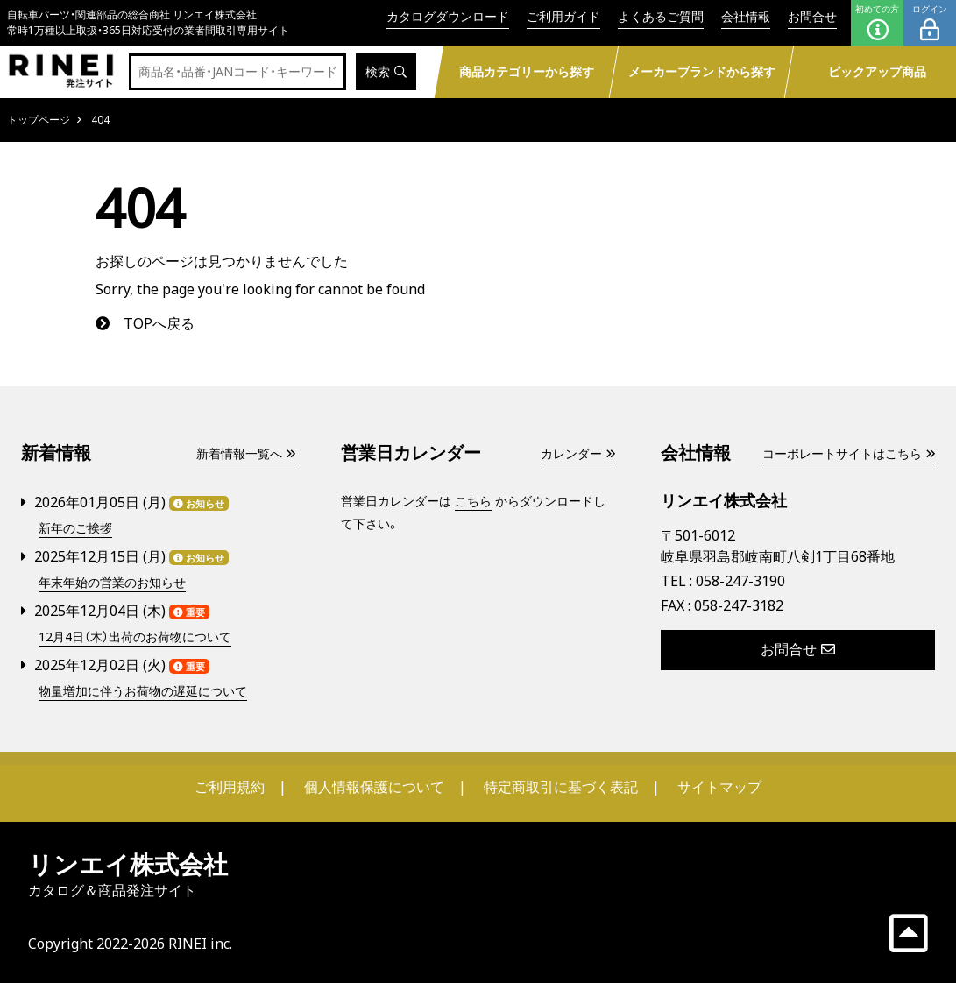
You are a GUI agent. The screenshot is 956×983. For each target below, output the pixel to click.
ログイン (929, 23)
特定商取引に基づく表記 (561, 786)
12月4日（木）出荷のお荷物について (135, 637)
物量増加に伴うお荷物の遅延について (143, 691)
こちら (473, 500)
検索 (386, 72)
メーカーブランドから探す (701, 71)
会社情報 (745, 16)
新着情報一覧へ (245, 453)
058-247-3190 (740, 581)
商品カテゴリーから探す (526, 71)
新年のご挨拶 (75, 528)
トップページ (38, 119)
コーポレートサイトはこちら (848, 453)
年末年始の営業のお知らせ (112, 583)
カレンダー (577, 453)
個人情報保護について (374, 786)
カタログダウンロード (447, 16)
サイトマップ (719, 786)
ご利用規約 (230, 786)
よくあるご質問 (661, 16)
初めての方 (877, 23)
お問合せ (812, 16)
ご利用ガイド (563, 16)
